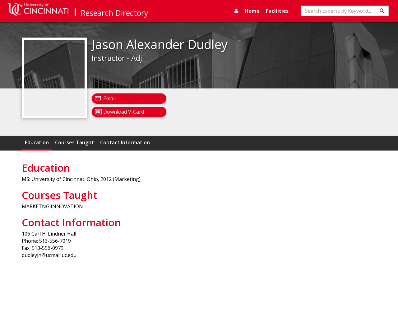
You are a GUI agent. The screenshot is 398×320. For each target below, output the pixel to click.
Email (109, 98)
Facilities (277, 10)
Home (252, 10)
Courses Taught (74, 142)
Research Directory (114, 12)
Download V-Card (123, 111)
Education (37, 142)
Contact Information (125, 142)
